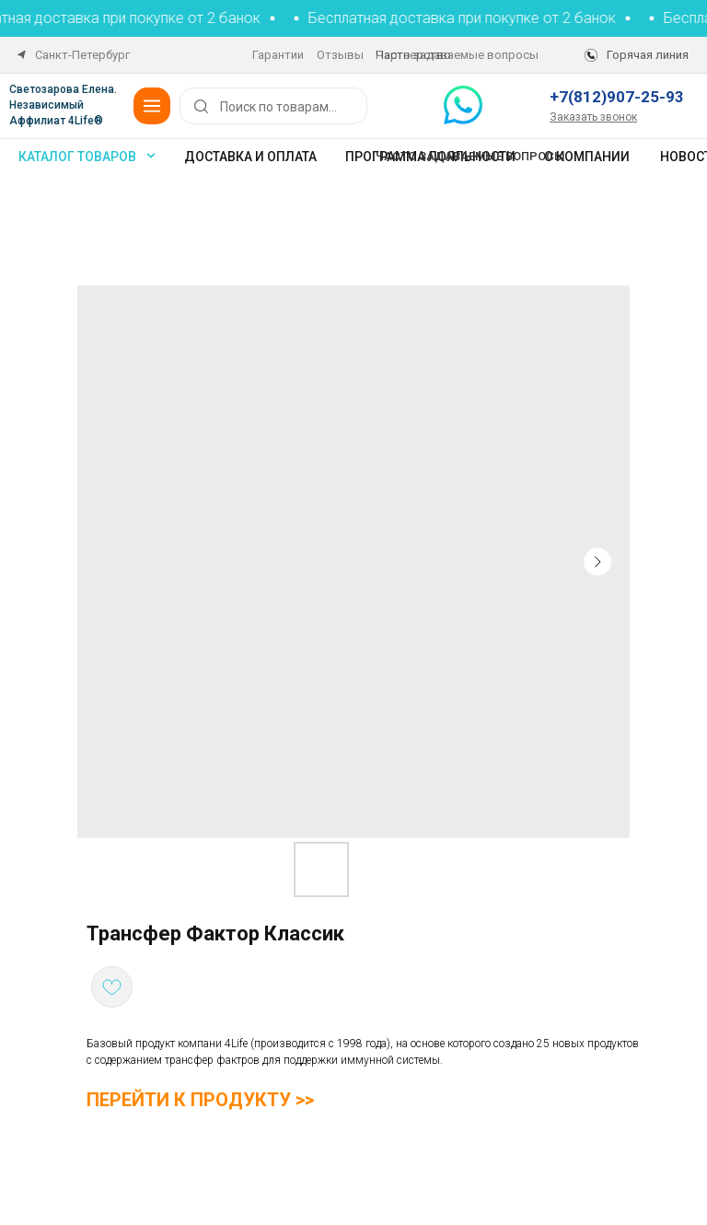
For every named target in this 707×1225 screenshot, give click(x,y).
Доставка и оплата (250, 156)
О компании (587, 156)
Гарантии (278, 55)
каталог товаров (77, 156)
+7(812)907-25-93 (617, 97)
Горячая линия (648, 55)
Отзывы (340, 55)
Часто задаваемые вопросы (457, 55)
